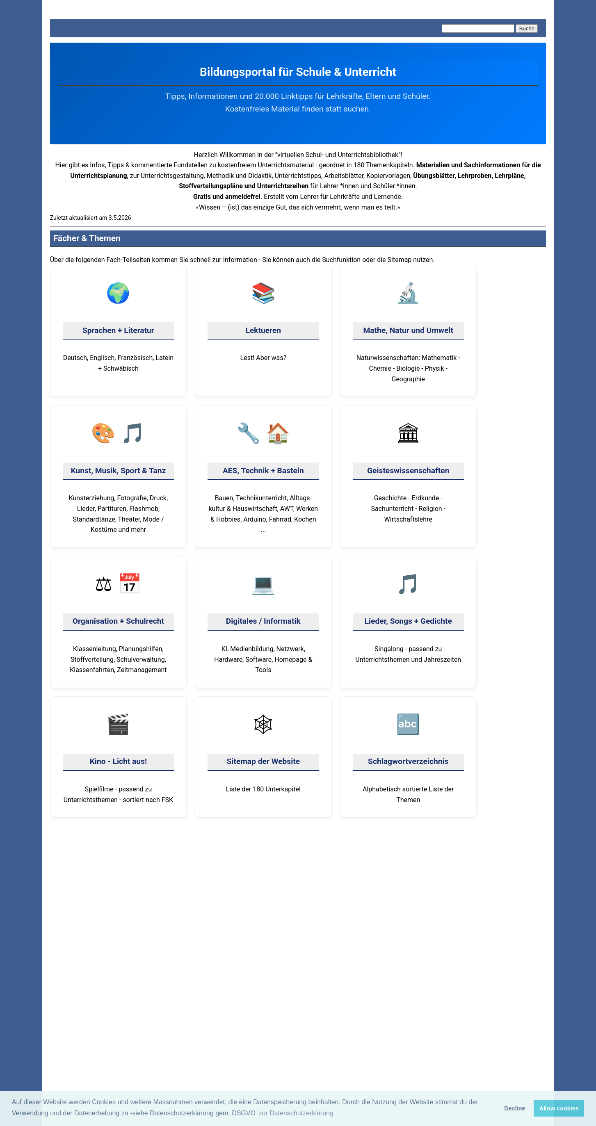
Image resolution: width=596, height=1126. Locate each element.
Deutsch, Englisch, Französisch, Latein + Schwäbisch (118, 325)
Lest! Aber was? (263, 320)
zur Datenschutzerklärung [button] (296, 1113)
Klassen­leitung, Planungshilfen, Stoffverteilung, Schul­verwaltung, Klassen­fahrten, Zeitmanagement (118, 621)
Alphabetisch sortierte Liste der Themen (408, 756)
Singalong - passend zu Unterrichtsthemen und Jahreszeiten (408, 616)
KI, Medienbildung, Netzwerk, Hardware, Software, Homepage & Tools (263, 621)
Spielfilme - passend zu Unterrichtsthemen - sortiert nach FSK (118, 756)
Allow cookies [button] (559, 1108)
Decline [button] (514, 1108)
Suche (526, 28)
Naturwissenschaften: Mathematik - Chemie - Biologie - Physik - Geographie (408, 330)
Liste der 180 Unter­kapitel (263, 751)
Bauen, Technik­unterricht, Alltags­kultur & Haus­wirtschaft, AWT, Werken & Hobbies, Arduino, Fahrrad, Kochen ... (263, 475)
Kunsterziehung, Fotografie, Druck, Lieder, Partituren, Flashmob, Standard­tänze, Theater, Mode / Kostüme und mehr (118, 475)
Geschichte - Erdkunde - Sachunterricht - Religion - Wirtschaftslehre (408, 470)
